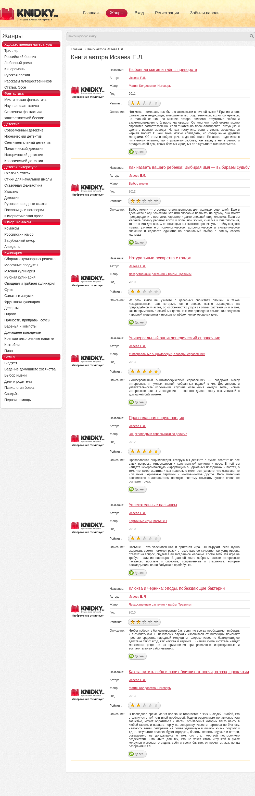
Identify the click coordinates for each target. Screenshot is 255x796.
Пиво (8, 351)
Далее (139, 152)
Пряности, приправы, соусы (27, 320)
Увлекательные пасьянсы (153, 505)
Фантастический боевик (24, 118)
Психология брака (19, 387)
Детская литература (20, 167)
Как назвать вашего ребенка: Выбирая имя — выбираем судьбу (189, 167)
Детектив (11, 124)
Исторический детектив (23, 155)
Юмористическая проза (23, 216)
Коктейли (12, 345)
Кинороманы (14, 69)
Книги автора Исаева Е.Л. (105, 49)
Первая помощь (17, 400)
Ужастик (11, 191)
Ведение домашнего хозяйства (30, 369)
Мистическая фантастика (25, 100)
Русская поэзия (17, 75)
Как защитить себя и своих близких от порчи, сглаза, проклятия (189, 672)
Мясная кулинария (19, 271)
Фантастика (14, 93)
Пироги (10, 314)
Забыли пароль (205, 13)
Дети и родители (18, 381)
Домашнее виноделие (22, 332)
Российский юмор (18, 234)
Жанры (116, 13)
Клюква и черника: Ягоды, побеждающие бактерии (177, 588)
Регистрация (167, 13)
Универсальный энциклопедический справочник (174, 338)
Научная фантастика (21, 106)
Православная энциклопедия (156, 418)
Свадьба (11, 394)
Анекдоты (12, 247)
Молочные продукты (21, 265)
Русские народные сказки (25, 204)
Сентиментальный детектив (27, 142)
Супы (8, 289)
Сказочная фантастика (23, 112)
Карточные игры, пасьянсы (148, 521)
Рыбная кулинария (19, 277)
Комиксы (11, 228)
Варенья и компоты (20, 326)
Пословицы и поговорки (24, 210)
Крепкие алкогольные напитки (29, 338)
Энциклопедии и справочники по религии (158, 434)
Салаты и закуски (18, 296)
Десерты (11, 308)
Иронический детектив (23, 136)
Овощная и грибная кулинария (29, 283)
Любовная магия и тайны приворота (163, 69)
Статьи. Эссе (15, 87)
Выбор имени (138, 183)
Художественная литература (28, 44)
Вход (139, 13)
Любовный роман (18, 63)
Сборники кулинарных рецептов (30, 259)
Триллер (11, 51)
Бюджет (10, 363)
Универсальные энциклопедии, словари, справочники (167, 354)
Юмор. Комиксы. (18, 222)
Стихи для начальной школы (28, 179)
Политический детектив (23, 149)
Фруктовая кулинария (22, 302)
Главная (91, 13)
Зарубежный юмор (19, 240)
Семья (9, 357)
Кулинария (13, 253)
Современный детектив (23, 130)
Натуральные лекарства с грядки (160, 258)
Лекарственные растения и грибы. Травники (160, 274)
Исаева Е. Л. (138, 596)
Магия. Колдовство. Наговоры (150, 86)
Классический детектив (23, 161)
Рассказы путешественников (28, 81)
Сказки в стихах (17, 173)
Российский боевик (20, 57)
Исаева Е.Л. (137, 78)
